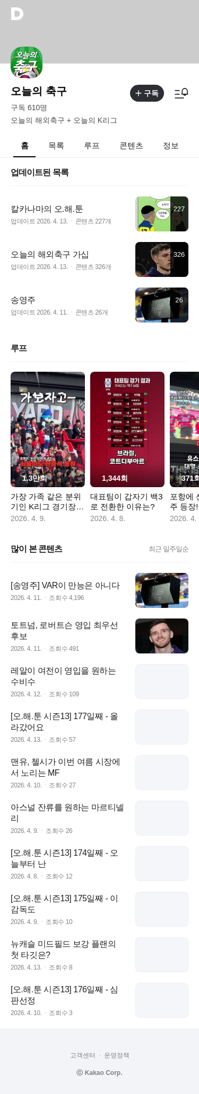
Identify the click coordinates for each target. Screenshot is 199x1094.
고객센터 (83, 1055)
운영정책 (116, 1055)
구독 (147, 93)
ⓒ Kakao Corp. (99, 1073)
